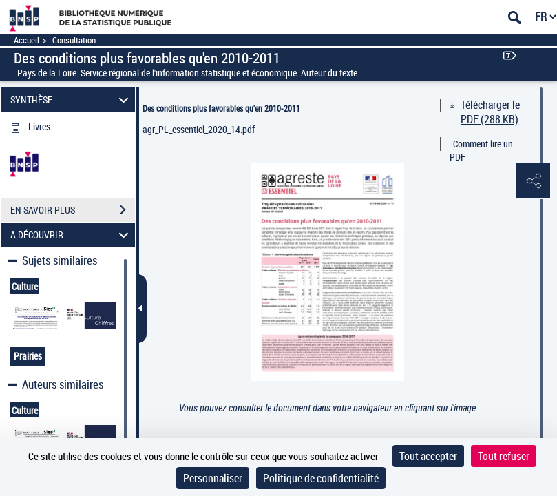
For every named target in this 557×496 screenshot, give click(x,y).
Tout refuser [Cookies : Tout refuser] (503, 456)
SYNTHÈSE (71, 99)
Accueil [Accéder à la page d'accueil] (26, 40)
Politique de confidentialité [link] (321, 478)
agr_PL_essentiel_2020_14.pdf (199, 129)
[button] (533, 181)
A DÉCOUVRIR (71, 235)
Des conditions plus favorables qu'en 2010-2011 (221, 108)
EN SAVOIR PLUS (72, 210)
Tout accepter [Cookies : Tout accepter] (428, 456)
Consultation (74, 40)
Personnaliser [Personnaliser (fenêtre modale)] (212, 478)
